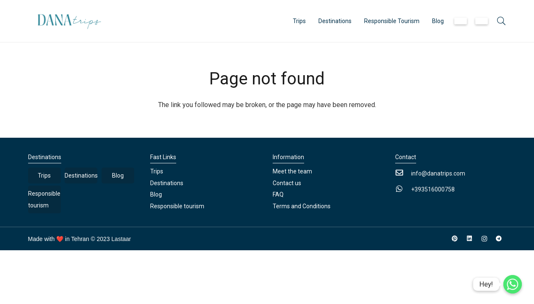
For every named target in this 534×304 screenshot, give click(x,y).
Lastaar (121, 239)
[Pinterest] (455, 238)
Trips (44, 175)
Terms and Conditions (302, 206)
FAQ (278, 194)
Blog (118, 175)
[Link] (67, 21)
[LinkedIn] (469, 238)
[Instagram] (484, 238)
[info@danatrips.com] (403, 173)
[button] (501, 21)
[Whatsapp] (512, 284)
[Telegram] (499, 238)
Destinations (81, 175)
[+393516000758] (403, 189)
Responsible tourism (44, 199)
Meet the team (292, 171)
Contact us (287, 183)
